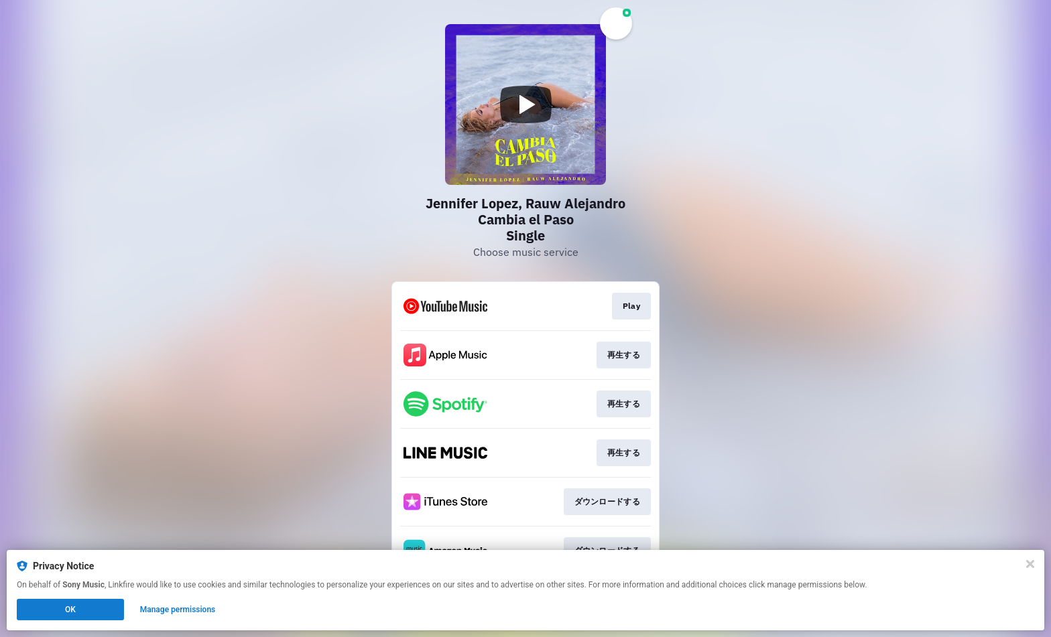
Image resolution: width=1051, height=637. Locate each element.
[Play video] (525, 104)
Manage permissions (178, 609)
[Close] (1030, 564)
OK (70, 609)
